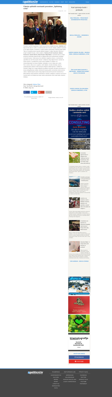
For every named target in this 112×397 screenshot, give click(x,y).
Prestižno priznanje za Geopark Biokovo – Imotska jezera (85, 179)
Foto (56, 388)
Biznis (56, 379)
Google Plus (83, 379)
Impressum (69, 375)
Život (39, 84)
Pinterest (83, 383)
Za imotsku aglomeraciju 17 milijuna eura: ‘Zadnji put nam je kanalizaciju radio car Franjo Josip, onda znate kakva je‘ (85, 158)
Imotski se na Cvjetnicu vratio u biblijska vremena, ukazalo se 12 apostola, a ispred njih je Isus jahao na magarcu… (85, 203)
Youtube (79, 361)
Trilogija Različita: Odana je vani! (55, 97)
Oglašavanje (69, 377)
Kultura (35, 84)
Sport (56, 381)
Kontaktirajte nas (69, 379)
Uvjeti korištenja (69, 381)
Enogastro (56, 385)
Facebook (79, 357)
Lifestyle (56, 383)
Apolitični (30, 2)
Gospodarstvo (56, 375)
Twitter (83, 377)
